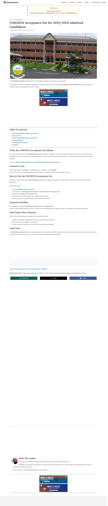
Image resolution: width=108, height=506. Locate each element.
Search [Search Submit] (92, 262)
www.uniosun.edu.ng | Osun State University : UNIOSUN (31, 269)
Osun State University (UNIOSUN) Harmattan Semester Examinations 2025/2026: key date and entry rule (31, 313)
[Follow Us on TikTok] (49, 404)
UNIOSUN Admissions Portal (26, 189)
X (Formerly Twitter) (31, 376)
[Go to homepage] (10, 2)
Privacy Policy (65, 407)
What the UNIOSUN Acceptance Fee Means (25, 133)
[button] (23, 278)
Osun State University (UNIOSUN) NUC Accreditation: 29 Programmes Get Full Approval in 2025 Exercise (31, 299)
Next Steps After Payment (20, 142)
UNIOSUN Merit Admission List (24, 162)
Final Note (15, 145)
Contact (103, 2)
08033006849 (70, 13)
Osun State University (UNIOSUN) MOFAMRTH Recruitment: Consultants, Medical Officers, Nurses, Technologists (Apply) (72, 299)
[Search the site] (49, 262)
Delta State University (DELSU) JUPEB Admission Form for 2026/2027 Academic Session (74, 343)
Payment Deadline (17, 140)
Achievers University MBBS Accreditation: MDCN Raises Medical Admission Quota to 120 (30, 343)
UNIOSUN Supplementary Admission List (48, 162)
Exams (80, 3)
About (46, 407)
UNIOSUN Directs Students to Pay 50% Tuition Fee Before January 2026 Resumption (73, 313)
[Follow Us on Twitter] (53, 404)
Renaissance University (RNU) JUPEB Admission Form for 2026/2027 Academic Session (31, 328)
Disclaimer (55, 407)
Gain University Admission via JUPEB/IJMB (42, 13)
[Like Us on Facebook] (56, 404)
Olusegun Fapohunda (17, 30)
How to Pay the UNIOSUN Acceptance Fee (24, 138)
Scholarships (96, 2)
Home (39, 407)
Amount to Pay (16, 135)
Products (64, 3)
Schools (72, 3)
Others (87, 3)
